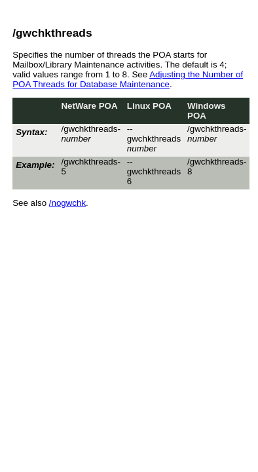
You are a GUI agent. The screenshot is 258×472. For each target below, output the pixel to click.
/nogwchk (67, 203)
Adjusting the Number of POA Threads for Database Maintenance (127, 79)
